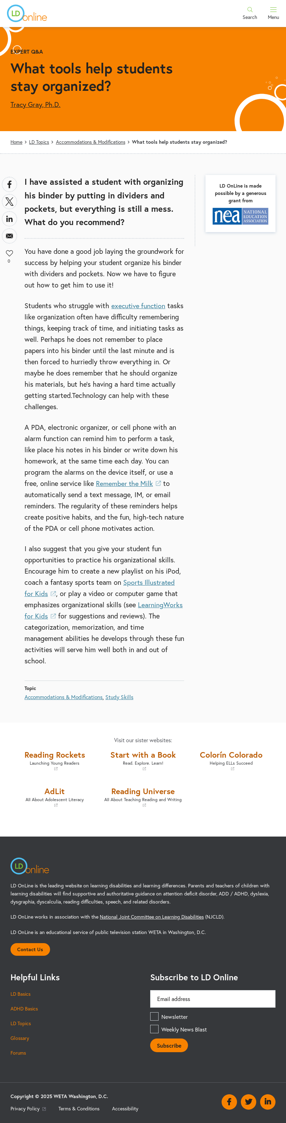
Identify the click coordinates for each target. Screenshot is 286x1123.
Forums (19, 1052)
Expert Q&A (27, 51)
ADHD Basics (25, 1008)
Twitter (248, 1101)
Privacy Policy (29, 1108)
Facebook (229, 1101)
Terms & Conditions (80, 1108)
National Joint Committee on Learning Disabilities (153, 916)
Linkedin (267, 1101)
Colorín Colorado (231, 759)
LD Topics (40, 141)
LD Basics (21, 993)
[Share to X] (9, 201)
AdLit (54, 796)
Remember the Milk (129, 483)
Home (17, 141)
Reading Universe (142, 796)
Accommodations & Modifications (92, 141)
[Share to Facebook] (9, 184)
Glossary (20, 1038)
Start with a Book (142, 759)
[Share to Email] (9, 235)
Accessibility (127, 1108)
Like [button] (9, 253)
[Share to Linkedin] (9, 218)
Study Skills (123, 696)
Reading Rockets (54, 759)
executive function (139, 305)
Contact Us (30, 948)
